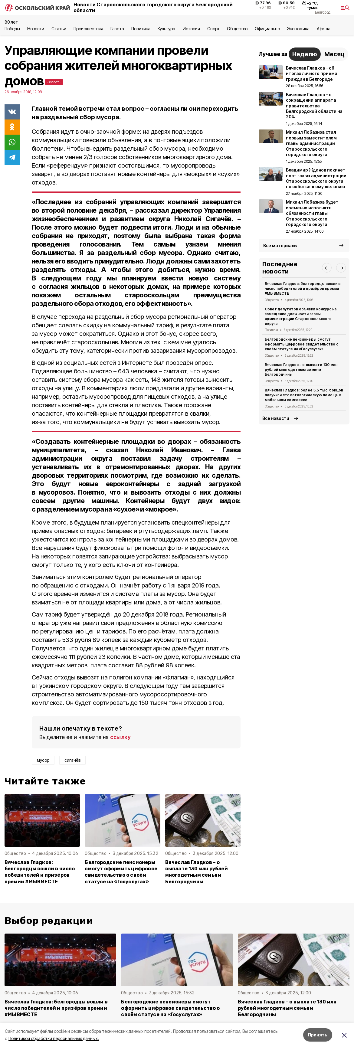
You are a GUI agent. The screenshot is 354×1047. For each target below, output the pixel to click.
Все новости (275, 418)
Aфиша (323, 28)
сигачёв (72, 760)
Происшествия (88, 28)
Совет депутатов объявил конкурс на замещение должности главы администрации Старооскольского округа (300, 316)
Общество (237, 28)
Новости (35, 28)
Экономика (298, 28)
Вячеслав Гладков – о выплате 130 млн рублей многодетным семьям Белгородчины (196, 871)
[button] (327, 268)
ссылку (120, 737)
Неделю (304, 54)
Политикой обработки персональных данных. (53, 1038)
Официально (267, 28)
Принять (317, 1034)
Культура (166, 28)
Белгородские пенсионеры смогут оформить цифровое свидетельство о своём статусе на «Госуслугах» (121, 871)
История (191, 28)
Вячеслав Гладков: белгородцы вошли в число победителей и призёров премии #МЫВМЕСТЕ (40, 871)
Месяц (334, 54)
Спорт (213, 28)
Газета (117, 28)
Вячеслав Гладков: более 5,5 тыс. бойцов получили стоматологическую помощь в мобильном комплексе (304, 395)
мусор (43, 760)
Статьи (58, 28)
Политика (140, 28)
